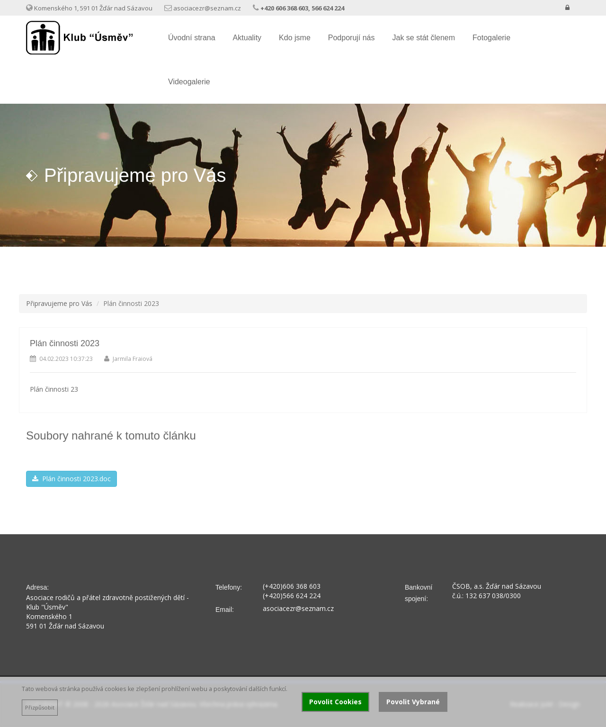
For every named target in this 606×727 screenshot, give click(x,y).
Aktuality (247, 38)
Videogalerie (189, 82)
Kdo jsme (295, 38)
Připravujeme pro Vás (59, 303)
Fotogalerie (491, 38)
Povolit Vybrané (413, 701)
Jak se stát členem (423, 38)
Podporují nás (351, 38)
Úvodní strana (191, 38)
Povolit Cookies (335, 701)
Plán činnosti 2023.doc (71, 478)
